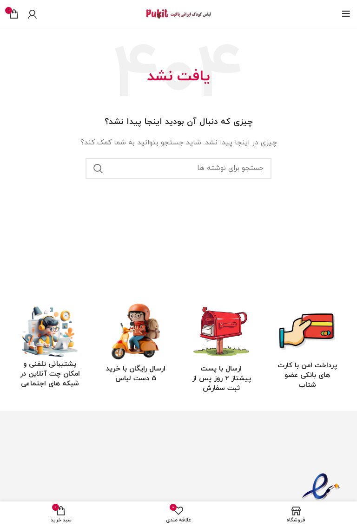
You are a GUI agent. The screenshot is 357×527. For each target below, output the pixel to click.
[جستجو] (178, 168)
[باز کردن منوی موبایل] (346, 14)
